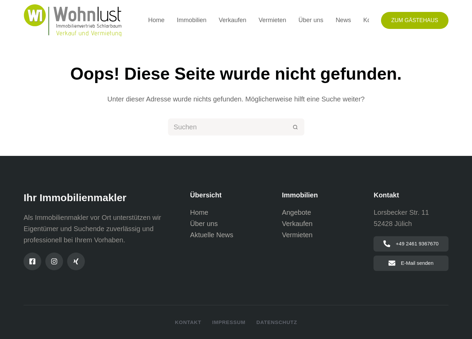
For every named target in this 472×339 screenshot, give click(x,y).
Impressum (229, 322)
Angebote (296, 212)
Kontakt (188, 322)
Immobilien (192, 20)
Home (156, 20)
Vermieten (272, 20)
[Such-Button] (295, 126)
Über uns (311, 20)
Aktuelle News (211, 235)
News (343, 20)
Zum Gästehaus (414, 20)
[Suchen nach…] (227, 126)
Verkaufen (232, 20)
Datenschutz (276, 322)
